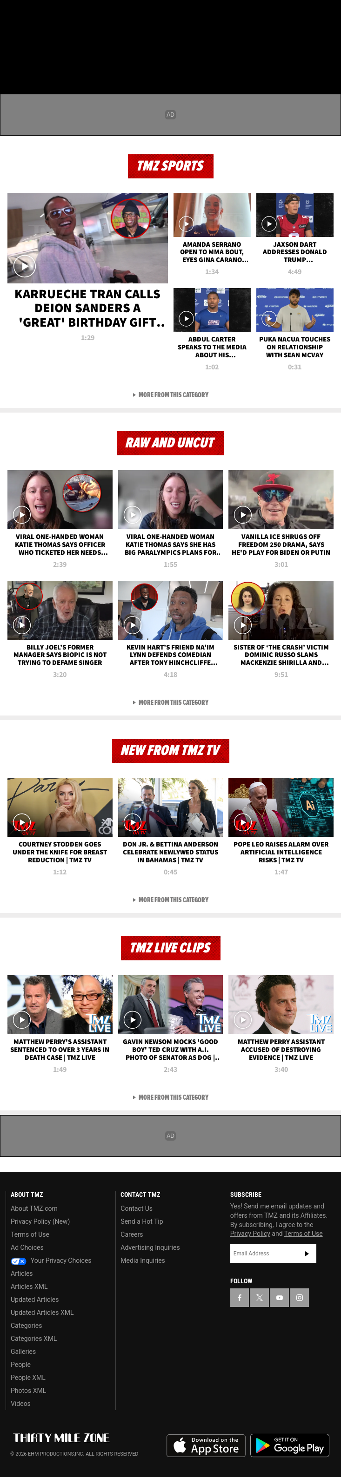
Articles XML (29, 1286)
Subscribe (307, 1253)
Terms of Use (30, 1234)
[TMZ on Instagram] (67, 14)
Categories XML (34, 1338)
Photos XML (28, 1390)
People (21, 1364)
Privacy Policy (250, 1233)
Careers (131, 1234)
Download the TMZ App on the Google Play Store (289, 1445)
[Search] (328, 62)
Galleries (23, 1351)
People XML (28, 1377)
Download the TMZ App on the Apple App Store (206, 1445)
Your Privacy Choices (51, 1260)
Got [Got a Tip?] (31, 39)
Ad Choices (27, 1247)
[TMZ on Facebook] (11, 14)
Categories (26, 1325)
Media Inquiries (142, 1260)
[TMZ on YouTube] (279, 1297)
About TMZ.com (34, 1208)
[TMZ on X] (29, 14)
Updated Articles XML (42, 1312)
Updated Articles (35, 1299)
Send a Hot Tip (141, 1221)
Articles (22, 1273)
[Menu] (13, 62)
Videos (21, 1403)
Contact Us (136, 1208)
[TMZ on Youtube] (48, 14)
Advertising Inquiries (150, 1247)
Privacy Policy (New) (40, 1221)
